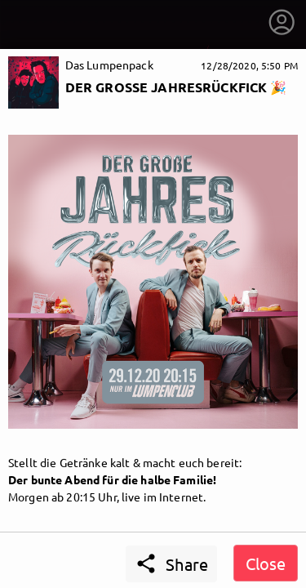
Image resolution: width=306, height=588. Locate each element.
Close (266, 563)
